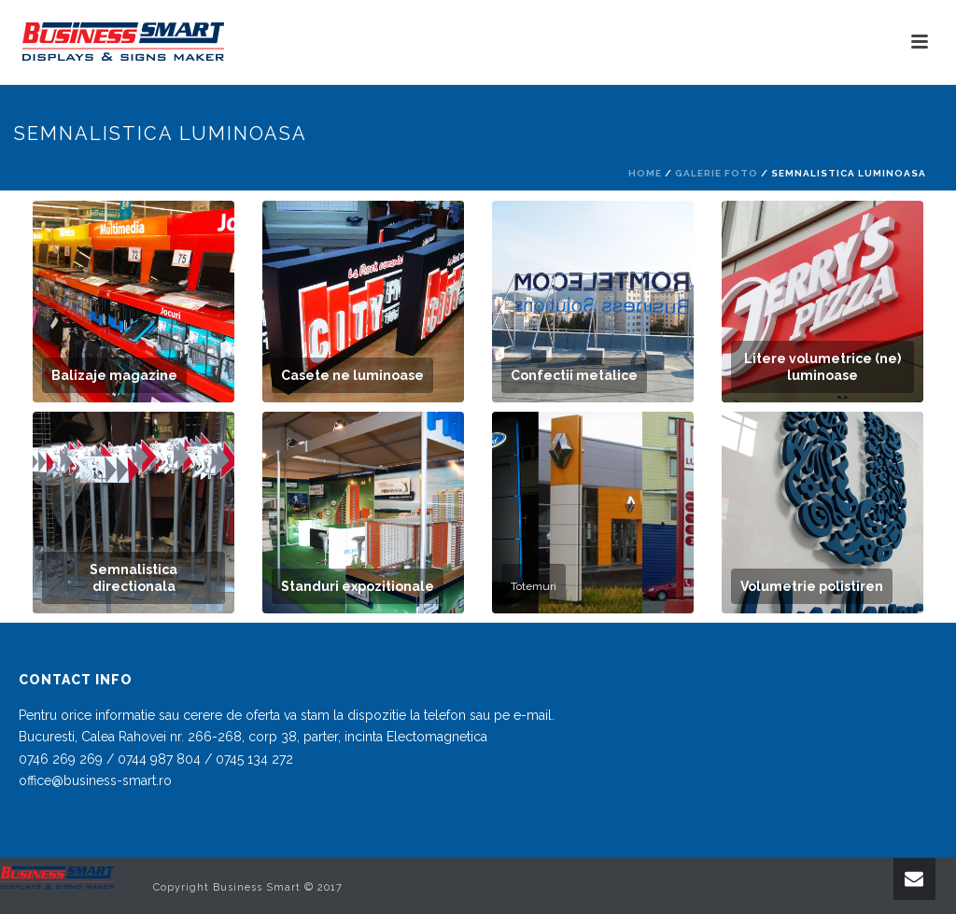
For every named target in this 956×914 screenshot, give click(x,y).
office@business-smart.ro (95, 780)
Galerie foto (716, 173)
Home (645, 173)
